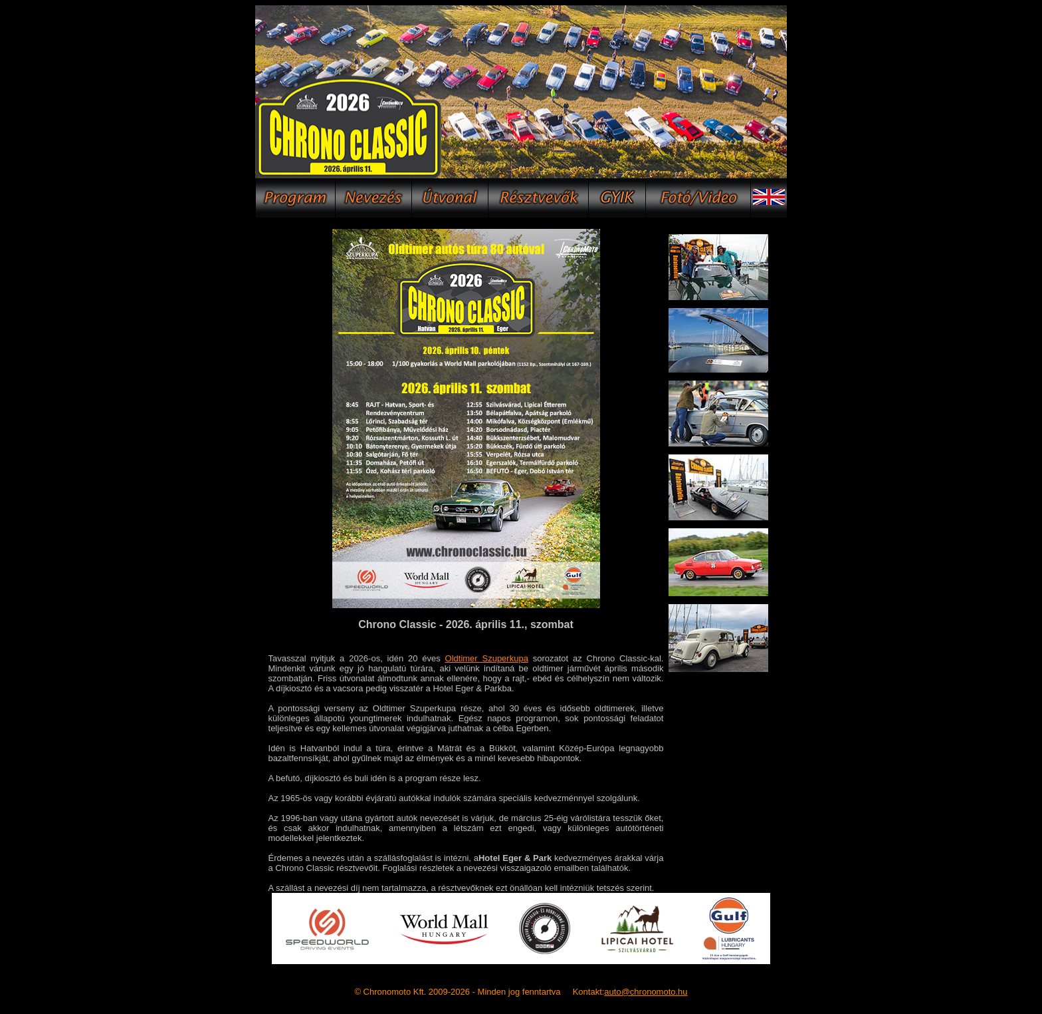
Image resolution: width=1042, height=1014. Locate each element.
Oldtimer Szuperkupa (486, 658)
